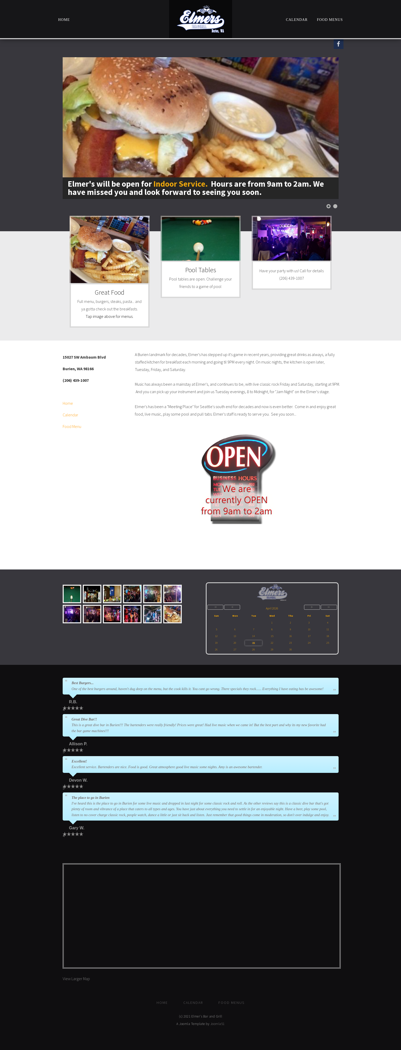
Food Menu (72, 426)
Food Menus (330, 20)
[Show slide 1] (328, 206)
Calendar (297, 20)
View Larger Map (76, 978)
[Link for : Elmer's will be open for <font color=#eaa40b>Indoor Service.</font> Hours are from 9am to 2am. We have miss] (201, 128)
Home (64, 20)
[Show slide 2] (335, 206)
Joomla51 (217, 1024)
